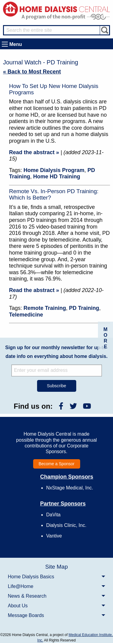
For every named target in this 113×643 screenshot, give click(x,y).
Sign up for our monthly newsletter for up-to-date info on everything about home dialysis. (56, 352)
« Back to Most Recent (32, 72)
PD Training (84, 308)
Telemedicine (26, 315)
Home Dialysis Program (54, 170)
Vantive (54, 535)
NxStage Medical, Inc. (69, 487)
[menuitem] (56, 576)
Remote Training (45, 308)
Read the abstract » (34, 152)
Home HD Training (56, 177)
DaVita (53, 514)
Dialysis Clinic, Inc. (66, 525)
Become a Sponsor (56, 463)
